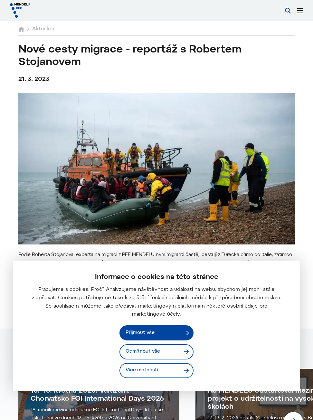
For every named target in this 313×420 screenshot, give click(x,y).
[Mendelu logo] (44, 10)
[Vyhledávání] (288, 11)
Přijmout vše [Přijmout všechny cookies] (140, 332)
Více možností (142, 370)
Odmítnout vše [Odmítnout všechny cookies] (143, 351)
